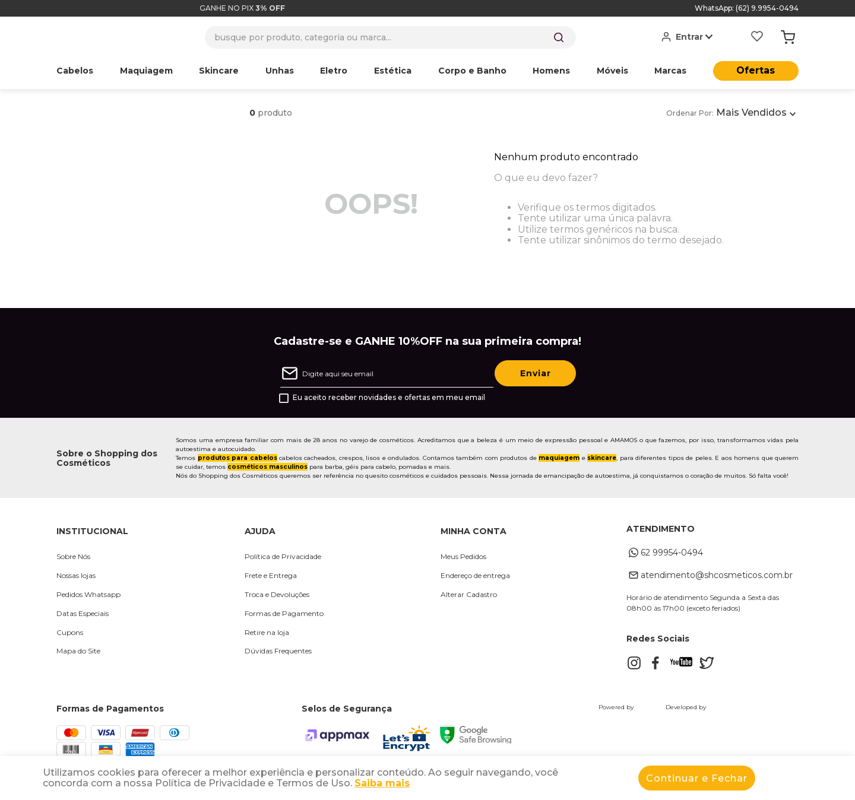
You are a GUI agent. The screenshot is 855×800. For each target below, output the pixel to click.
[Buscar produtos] (558, 37)
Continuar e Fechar (697, 778)
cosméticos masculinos (267, 467)
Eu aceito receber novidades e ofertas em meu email (389, 397)
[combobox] (390, 37)
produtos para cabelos (237, 458)
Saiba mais (382, 783)
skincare (601, 458)
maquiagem (559, 458)
